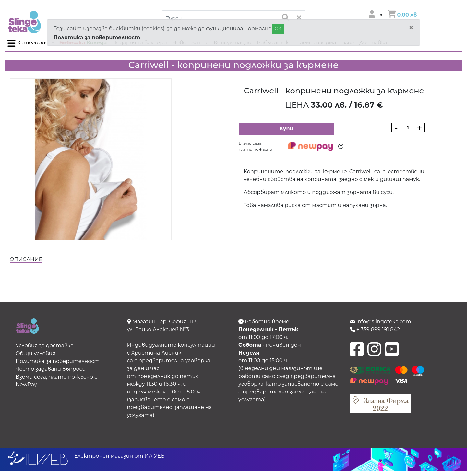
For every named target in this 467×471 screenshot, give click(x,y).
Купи (286, 129)
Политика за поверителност (97, 37)
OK (278, 28)
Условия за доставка (45, 346)
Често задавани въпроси (51, 369)
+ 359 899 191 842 (375, 329)
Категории (28, 43)
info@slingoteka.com (380, 322)
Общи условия (35, 353)
